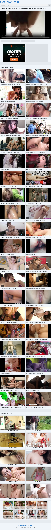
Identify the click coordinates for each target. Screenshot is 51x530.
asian (3, 41)
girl (22, 41)
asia (11, 41)
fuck (7, 41)
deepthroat (27, 41)
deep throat (16, 41)
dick (33, 41)
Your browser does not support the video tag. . (25, 25)
